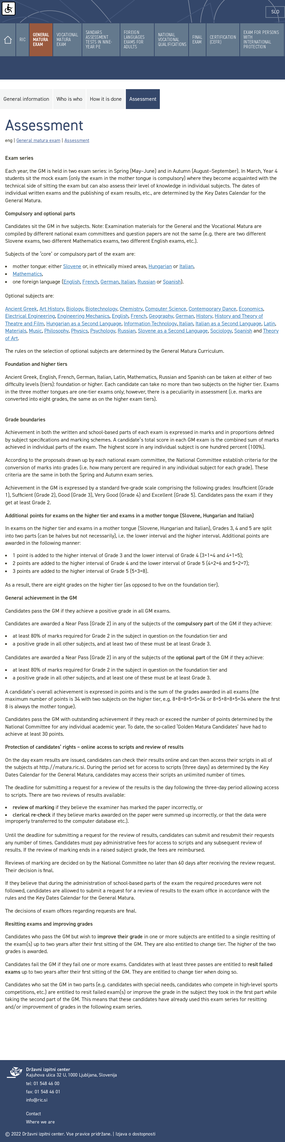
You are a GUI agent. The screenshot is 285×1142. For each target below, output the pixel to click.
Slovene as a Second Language (173, 330)
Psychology (102, 330)
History (204, 316)
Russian (146, 281)
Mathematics (27, 273)
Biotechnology (101, 308)
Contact (33, 1114)
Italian (186, 266)
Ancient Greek (21, 308)
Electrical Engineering (30, 316)
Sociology (221, 330)
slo (278, 12)
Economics (251, 308)
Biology (74, 308)
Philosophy (56, 330)
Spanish (172, 281)
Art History (51, 308)
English (71, 281)
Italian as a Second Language (228, 323)
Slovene (72, 266)
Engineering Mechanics (83, 316)
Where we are (40, 1122)
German (109, 281)
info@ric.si (36, 1100)
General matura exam (38, 140)
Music (35, 330)
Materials (15, 330)
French (90, 281)
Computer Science (165, 308)
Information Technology (150, 323)
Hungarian (160, 266)
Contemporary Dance (212, 308)
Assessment (76, 140)
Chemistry (131, 308)
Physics (79, 330)
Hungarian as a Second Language (83, 323)
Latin (269, 323)
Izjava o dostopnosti (135, 1134)
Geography (161, 316)
